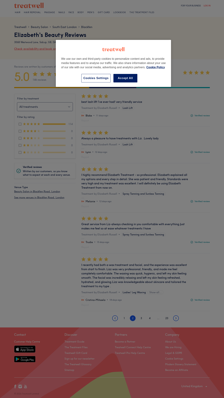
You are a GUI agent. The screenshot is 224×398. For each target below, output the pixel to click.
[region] (113, 63)
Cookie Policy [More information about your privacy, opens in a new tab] (155, 67)
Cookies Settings (96, 78)
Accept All (125, 78)
